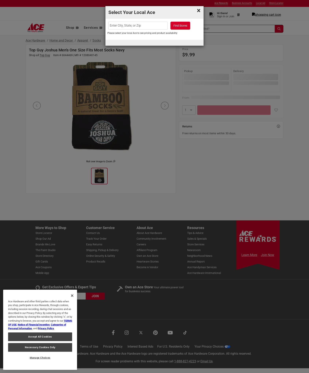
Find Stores (180, 25)
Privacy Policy (46, 328)
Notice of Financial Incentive (34, 324)
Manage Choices (40, 357)
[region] (40, 330)
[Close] (72, 295)
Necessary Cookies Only (40, 347)
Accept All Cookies (40, 336)
